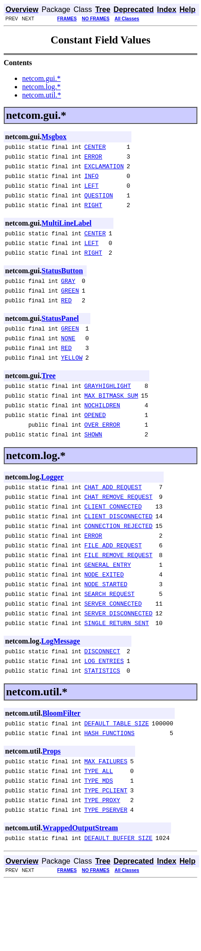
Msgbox (53, 137)
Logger (52, 509)
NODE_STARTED (106, 631)
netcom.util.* (41, 95)
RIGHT (93, 214)
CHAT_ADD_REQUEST (113, 520)
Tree (48, 399)
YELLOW (72, 381)
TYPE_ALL (98, 833)
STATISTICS (102, 727)
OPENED (95, 444)
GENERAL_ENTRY (107, 609)
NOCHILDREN (102, 433)
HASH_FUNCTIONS (109, 792)
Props (51, 811)
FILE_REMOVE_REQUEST (118, 598)
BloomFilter (61, 770)
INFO (91, 181)
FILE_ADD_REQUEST (113, 587)
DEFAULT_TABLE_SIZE (116, 781)
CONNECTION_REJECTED (118, 564)
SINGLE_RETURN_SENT (116, 675)
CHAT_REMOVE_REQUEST (118, 531)
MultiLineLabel (66, 233)
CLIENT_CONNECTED (113, 542)
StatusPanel (60, 336)
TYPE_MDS (98, 844)
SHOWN (93, 466)
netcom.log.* (41, 87)
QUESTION (98, 203)
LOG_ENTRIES (104, 716)
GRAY (68, 296)
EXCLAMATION (104, 170)
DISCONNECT (102, 705)
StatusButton (62, 284)
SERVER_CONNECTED (113, 653)
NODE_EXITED (104, 620)
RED (66, 318)
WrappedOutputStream (80, 896)
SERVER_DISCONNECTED (118, 664)
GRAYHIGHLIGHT (107, 410)
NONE (68, 359)
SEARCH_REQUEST (109, 642)
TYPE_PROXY (102, 866)
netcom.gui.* (41, 78)
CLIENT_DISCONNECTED (118, 553)
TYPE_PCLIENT (106, 855)
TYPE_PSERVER (106, 877)
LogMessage (60, 694)
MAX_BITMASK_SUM (111, 421)
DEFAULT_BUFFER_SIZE (118, 907)
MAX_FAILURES (106, 822)
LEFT (91, 192)
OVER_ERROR (102, 455)
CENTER (95, 148)
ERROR (93, 159)
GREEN (70, 307)
